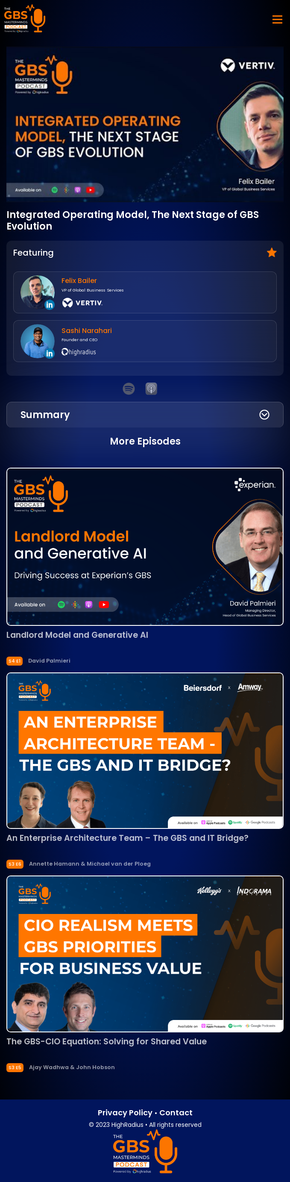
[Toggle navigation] (276, 19)
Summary (45, 415)
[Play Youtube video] (145, 125)
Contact (176, 1112)
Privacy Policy (125, 1112)
